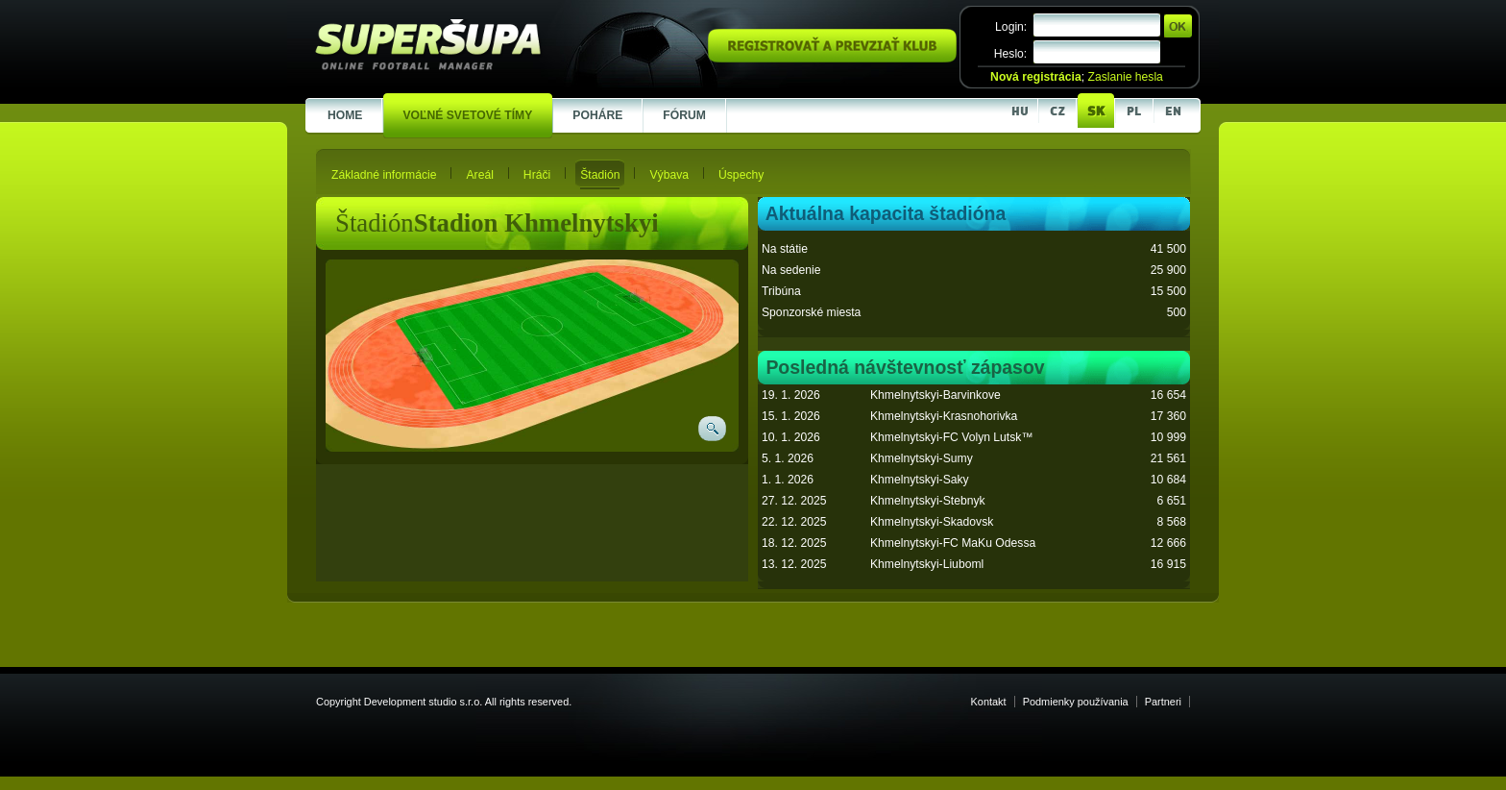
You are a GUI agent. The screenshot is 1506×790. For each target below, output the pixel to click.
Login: (1011, 27)
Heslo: (1010, 54)
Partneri (1163, 701)
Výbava (669, 175)
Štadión (599, 175)
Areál (479, 175)
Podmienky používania (1076, 701)
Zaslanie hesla (1124, 77)
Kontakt (989, 701)
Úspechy (741, 175)
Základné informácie (383, 175)
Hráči (536, 175)
